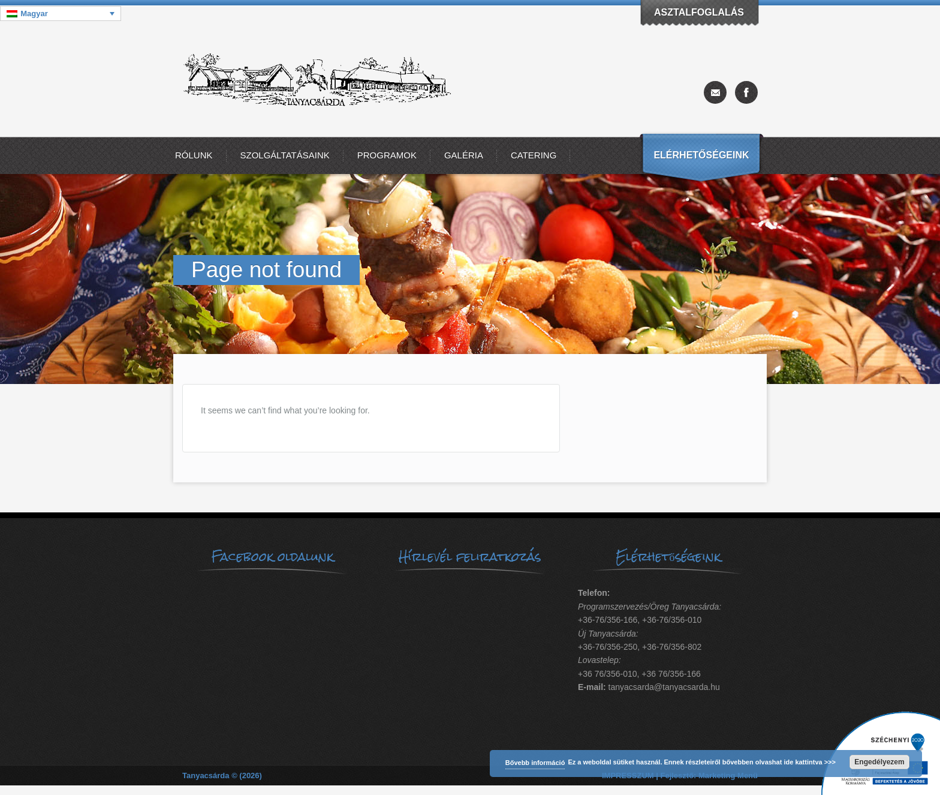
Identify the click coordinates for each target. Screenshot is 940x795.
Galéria (463, 155)
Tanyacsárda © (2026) (222, 775)
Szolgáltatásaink (285, 155)
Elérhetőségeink (701, 155)
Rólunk (194, 155)
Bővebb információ (535, 762)
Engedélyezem (879, 762)
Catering (533, 155)
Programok (387, 155)
